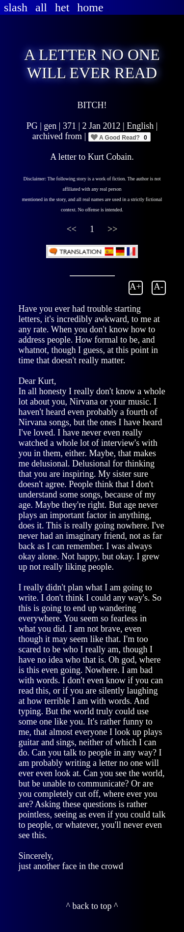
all (41, 7)
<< (73, 229)
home (90, 7)
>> (112, 229)
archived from (58, 136)
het (62, 7)
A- (158, 286)
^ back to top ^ (92, 906)
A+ (135, 286)
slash (15, 7)
